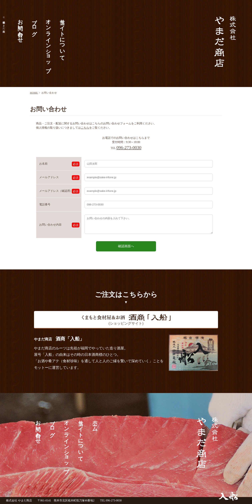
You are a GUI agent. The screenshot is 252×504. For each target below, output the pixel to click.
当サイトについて (62, 37)
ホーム (95, 423)
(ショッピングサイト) (126, 319)
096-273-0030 (128, 147)
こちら (85, 127)
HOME (34, 92)
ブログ (34, 25)
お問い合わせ (20, 28)
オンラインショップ (48, 43)
